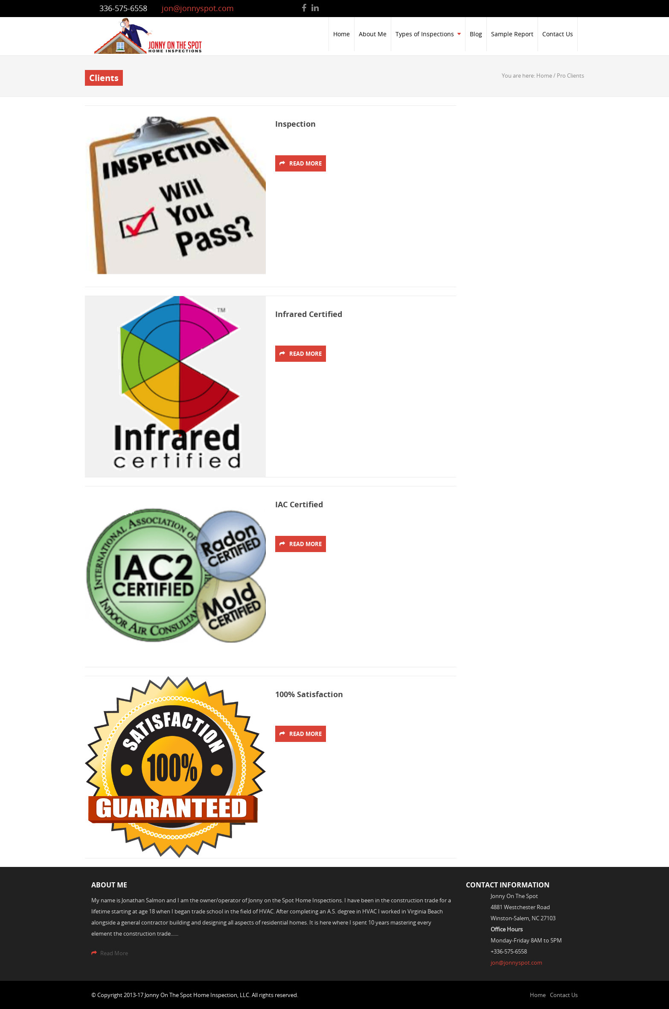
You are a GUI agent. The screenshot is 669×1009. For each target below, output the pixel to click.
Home (341, 34)
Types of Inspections (428, 34)
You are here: (519, 75)
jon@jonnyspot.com (198, 8)
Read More (300, 163)
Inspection (295, 124)
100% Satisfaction (309, 694)
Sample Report (512, 34)
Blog (476, 34)
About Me (373, 34)
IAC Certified (299, 504)
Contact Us (557, 34)
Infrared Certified (308, 314)
